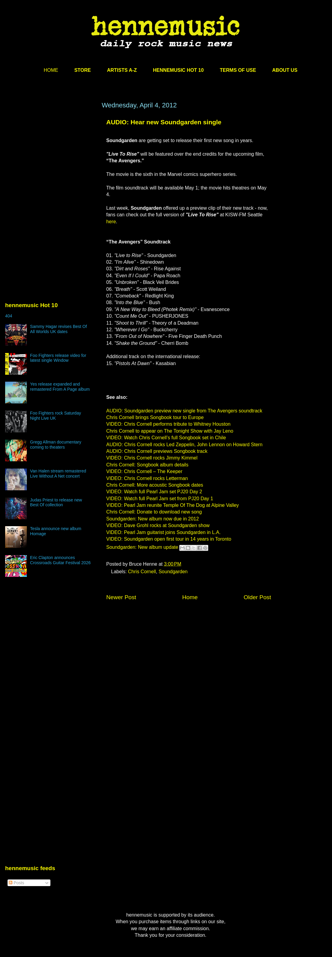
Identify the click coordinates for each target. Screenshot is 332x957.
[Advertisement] (50, 159)
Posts (16, 882)
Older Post (257, 597)
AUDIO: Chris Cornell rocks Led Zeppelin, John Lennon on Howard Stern (184, 444)
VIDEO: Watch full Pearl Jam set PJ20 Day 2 (154, 491)
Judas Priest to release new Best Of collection (56, 502)
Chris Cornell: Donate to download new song (154, 511)
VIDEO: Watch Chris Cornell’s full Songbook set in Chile (166, 437)
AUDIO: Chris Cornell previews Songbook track (156, 451)
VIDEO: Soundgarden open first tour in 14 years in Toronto (168, 539)
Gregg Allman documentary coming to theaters (55, 445)
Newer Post (121, 597)
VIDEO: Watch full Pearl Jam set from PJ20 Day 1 (159, 498)
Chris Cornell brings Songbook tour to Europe (155, 417)
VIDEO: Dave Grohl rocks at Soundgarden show (157, 525)
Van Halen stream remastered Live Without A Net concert (58, 473)
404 (8, 315)
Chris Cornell (142, 571)
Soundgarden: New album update (142, 547)
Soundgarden (172, 571)
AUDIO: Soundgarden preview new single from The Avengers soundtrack (184, 410)
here (111, 221)
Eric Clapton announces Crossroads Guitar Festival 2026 (60, 560)
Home (190, 597)
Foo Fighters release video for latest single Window (58, 358)
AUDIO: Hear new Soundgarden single (164, 122)
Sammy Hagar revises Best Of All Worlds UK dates (58, 329)
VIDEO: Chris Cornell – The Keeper (144, 471)
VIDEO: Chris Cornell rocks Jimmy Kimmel (151, 457)
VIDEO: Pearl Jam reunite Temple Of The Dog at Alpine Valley (172, 505)
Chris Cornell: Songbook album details (147, 464)
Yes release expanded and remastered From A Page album (60, 387)
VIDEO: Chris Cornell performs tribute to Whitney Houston (168, 424)
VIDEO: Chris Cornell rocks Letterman (147, 478)
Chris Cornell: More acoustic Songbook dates (154, 485)
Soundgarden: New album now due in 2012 (152, 518)
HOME (51, 70)
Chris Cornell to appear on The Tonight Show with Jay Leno (169, 431)
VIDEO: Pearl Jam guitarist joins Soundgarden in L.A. (163, 532)
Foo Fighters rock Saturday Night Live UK (55, 416)
